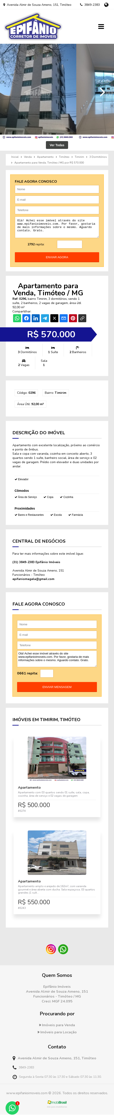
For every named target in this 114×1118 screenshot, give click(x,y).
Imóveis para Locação (57, 1035)
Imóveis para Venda (57, 1028)
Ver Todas (57, 145)
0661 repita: (27, 676)
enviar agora (57, 260)
